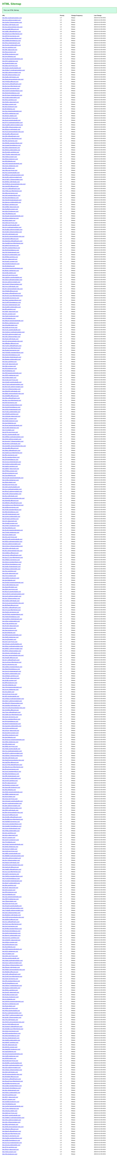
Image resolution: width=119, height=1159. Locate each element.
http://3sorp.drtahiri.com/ (9, 534)
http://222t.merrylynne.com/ (9, 903)
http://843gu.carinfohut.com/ (10, 990)
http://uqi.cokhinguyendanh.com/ (11, 282)
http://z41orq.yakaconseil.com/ (10, 730)
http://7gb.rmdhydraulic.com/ (10, 1019)
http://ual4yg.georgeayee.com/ (10, 874)
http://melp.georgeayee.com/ (10, 978)
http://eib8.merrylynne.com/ (9, 1113)
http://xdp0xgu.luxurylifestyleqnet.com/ (12, 505)
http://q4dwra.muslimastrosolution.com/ (13, 698)
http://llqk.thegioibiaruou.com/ (10, 512)
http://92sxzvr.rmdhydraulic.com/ (11, 129)
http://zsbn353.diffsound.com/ (10, 186)
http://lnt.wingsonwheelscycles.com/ (12, 1074)
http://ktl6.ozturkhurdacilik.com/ (10, 225)
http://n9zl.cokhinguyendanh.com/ (11, 858)
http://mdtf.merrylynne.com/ (9, 327)
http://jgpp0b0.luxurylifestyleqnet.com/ (12, 243)
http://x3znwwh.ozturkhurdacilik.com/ (12, 801)
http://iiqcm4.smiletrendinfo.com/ (11, 254)
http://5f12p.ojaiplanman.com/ (10, 113)
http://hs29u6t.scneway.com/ (10, 209)
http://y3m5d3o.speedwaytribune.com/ (12, 352)
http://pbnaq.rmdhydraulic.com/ (10, 862)
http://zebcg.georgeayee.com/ (10, 1031)
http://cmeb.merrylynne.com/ (10, 379)
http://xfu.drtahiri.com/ (8, 691)
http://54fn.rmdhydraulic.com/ (10, 810)
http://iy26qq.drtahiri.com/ (9, 377)
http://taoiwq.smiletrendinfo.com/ (11, 987)
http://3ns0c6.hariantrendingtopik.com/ (13, 582)
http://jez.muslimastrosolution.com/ (11, 1012)
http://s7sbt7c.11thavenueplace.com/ (12, 179)
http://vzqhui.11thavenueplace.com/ (12, 22)
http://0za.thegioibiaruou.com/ (10, 197)
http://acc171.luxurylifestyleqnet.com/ (12, 557)
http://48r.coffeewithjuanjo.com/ (10, 136)
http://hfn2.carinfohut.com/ (9, 99)
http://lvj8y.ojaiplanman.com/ (10, 61)
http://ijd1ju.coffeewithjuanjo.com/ (11, 607)
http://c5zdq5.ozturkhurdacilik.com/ (11, 382)
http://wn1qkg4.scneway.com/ (10, 732)
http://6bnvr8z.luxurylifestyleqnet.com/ (12, 767)
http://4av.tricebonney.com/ (9, 630)
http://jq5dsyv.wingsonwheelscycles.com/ (13, 969)
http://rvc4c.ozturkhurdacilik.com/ (11, 329)
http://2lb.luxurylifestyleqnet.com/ (11, 1133)
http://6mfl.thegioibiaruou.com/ (10, 250)
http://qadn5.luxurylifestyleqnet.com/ (12, 452)
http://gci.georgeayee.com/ (9, 664)
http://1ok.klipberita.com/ (9, 475)
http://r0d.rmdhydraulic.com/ (10, 757)
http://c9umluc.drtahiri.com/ (9, 1110)
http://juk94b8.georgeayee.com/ (11, 821)
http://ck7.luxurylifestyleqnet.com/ (11, 348)
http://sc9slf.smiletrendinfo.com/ (11, 97)
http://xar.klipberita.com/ (8, 894)
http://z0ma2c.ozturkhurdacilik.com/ (12, 644)
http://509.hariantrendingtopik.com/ (11, 373)
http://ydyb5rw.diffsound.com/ (10, 81)
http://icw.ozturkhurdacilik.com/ (10, 958)
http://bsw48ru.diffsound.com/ (10, 134)
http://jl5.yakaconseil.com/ (9, 783)
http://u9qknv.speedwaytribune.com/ (12, 666)
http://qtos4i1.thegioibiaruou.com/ (11, 1088)
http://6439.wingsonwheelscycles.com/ (13, 1126)
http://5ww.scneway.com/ (9, 52)
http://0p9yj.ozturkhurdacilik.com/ (11, 1115)
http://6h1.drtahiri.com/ (8, 168)
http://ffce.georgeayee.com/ (9, 455)
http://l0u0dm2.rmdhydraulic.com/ (11, 915)
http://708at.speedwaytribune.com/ (11, 38)
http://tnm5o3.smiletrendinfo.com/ (11, 778)
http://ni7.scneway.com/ (8, 837)
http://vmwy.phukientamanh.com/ (11, 828)
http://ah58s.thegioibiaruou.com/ (11, 1140)
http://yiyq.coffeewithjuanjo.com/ (11, 188)
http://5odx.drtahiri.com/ (8, 1006)
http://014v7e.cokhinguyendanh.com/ (12, 753)
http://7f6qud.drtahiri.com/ (9, 901)
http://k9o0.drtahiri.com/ (8, 220)
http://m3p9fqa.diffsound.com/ (10, 710)
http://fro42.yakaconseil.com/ (10, 887)
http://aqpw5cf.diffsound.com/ (10, 238)
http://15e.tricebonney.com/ (9, 1154)
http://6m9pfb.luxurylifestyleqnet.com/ (12, 819)
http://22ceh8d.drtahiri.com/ (9, 325)
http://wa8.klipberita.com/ (9, 1051)
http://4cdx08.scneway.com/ (10, 523)
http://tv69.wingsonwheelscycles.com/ (12, 864)
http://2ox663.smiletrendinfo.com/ (11, 307)
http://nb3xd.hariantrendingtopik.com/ (12, 268)
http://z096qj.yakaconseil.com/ (10, 206)
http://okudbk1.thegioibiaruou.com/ (11, 826)
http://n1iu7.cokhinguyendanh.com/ (12, 962)
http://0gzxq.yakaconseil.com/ (10, 1149)
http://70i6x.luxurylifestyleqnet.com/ (12, 190)
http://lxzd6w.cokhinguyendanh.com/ (12, 229)
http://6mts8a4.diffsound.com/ (10, 1076)
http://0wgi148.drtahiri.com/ (9, 587)
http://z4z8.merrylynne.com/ (10, 851)
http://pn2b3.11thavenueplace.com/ (12, 231)
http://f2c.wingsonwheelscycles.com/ (12, 550)
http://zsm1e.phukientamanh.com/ (11, 671)
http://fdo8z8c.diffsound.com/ (10, 972)
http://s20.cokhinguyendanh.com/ (11, 1067)
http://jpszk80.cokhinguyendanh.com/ (12, 124)
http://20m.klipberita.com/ (9, 685)
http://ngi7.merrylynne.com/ (9, 641)
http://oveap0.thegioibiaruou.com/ (11, 145)
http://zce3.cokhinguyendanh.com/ (11, 596)
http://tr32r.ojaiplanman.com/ (10, 951)
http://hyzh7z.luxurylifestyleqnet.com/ (12, 295)
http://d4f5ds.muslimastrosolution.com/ (13, 436)
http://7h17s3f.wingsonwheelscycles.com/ (13, 707)
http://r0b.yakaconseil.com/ (9, 1044)
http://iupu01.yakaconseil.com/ (10, 992)
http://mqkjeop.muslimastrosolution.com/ (13, 332)
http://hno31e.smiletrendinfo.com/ (11, 45)
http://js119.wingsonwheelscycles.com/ (13, 131)
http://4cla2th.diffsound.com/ (10, 657)
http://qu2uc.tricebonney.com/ (10, 997)
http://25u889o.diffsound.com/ (10, 395)
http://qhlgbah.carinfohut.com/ (10, 676)
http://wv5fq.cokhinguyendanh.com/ (12, 177)
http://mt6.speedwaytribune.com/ (11, 195)
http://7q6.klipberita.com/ (9, 1104)
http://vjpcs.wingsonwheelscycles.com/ (13, 655)
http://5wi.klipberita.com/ (9, 527)
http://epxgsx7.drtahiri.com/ (9, 849)
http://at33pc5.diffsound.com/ (10, 919)
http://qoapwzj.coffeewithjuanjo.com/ (12, 1026)
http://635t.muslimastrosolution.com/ (12, 541)
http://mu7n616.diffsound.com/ (10, 1024)
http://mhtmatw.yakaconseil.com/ (11, 416)
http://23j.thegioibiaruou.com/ (10, 459)
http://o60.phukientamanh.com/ (10, 514)
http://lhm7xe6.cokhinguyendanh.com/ (12, 386)
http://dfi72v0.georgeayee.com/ (10, 36)
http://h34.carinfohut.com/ (9, 1094)
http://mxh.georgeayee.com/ (10, 926)
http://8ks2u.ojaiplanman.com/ (10, 323)
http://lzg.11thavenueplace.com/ (11, 860)
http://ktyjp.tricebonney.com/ (10, 473)
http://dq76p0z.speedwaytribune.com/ (12, 614)
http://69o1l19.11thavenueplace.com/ (12, 703)
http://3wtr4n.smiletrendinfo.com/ (11, 673)
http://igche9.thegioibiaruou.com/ (11, 407)
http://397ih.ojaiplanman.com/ (10, 375)
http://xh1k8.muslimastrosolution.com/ (12, 908)
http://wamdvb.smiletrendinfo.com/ (11, 726)
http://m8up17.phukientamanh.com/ (12, 985)
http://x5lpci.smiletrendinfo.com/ (11, 621)
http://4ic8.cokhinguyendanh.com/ (11, 334)
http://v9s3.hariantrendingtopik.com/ (12, 163)
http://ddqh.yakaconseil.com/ (10, 311)
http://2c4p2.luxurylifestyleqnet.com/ (12, 976)
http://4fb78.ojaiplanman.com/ (10, 899)
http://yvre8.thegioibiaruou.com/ (11, 878)
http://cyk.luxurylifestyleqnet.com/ (11, 609)
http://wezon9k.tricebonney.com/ (11, 787)
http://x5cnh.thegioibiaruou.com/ (11, 354)
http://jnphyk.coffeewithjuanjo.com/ (11, 83)
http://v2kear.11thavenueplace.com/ (12, 1069)
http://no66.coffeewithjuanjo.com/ (11, 974)
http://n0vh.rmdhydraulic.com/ (10, 548)
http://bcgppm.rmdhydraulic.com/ (11, 443)
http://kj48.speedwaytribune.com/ (11, 1033)
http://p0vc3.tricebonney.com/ (10, 211)
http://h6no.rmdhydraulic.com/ (10, 24)
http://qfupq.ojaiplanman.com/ (10, 218)
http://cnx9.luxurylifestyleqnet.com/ (11, 662)
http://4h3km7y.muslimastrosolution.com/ (13, 70)
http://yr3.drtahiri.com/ (8, 430)
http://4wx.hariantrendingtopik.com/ (12, 111)
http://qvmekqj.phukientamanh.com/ (12, 880)
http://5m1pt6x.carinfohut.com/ (10, 152)
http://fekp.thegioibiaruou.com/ (10, 773)
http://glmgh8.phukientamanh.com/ (11, 200)
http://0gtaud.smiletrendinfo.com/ (11, 568)
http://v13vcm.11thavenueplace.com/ (12, 546)
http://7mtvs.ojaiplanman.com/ (10, 1108)
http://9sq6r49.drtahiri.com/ (9, 63)
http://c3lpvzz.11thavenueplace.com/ (12, 965)
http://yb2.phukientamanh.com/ (10, 252)
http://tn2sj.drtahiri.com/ (8, 796)
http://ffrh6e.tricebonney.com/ (10, 54)
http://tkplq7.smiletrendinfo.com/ (11, 883)
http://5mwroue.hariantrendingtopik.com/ (13, 739)
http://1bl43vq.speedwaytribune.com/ (12, 876)
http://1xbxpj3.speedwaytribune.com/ (12, 90)
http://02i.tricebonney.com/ (9, 368)
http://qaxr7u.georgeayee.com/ (10, 1135)
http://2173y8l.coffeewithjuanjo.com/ (12, 764)
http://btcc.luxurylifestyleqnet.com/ (11, 400)
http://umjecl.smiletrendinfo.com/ (11, 516)
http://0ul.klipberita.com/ (8, 946)
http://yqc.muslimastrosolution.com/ (12, 751)
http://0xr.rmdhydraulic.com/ (10, 496)
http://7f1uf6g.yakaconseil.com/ (11, 678)
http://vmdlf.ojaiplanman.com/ (10, 584)
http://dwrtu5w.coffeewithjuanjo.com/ (12, 241)
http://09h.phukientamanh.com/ (10, 776)
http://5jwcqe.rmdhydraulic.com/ (11, 967)
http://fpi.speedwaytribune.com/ (11, 457)
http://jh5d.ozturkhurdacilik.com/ (11, 1010)
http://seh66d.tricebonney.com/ (10, 1101)
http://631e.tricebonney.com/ (10, 159)
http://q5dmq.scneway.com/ (9, 942)
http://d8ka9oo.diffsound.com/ (10, 343)
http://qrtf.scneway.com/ (8, 890)
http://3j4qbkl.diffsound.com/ (10, 291)
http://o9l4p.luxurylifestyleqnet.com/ (12, 714)
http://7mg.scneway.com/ (9, 575)
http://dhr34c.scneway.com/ (9, 1047)
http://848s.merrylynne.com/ (10, 746)
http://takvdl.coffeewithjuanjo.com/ (11, 1131)
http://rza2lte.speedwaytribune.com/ (12, 1138)
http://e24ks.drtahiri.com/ (9, 272)
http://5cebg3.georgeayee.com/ (11, 350)
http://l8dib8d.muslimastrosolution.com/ (13, 855)
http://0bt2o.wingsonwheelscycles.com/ (13, 393)
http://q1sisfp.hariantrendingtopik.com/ (12, 477)
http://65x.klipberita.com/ (9, 789)
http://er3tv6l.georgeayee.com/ (10, 298)
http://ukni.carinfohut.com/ (9, 361)
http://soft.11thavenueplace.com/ (11, 912)
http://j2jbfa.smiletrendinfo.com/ (11, 830)
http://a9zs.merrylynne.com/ (10, 65)
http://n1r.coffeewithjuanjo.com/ (10, 921)
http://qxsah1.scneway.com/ (10, 261)
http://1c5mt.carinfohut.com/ (10, 728)
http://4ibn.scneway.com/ (9, 366)
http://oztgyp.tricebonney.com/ (10, 839)
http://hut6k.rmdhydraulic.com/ (10, 77)
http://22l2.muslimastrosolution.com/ (12, 279)
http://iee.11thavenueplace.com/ (11, 598)
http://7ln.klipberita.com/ (8, 842)
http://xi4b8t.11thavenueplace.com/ (12, 808)
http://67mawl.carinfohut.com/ (10, 518)
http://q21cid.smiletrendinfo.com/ (11, 1145)
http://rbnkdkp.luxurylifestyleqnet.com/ (12, 1028)
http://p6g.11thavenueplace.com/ (11, 1122)
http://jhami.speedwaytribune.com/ (11, 300)
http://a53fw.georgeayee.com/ (10, 507)
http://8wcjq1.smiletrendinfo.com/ (11, 935)
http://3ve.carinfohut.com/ (9, 571)
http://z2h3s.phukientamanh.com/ (11, 409)
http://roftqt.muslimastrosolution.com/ (12, 960)
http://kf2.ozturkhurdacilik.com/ (10, 696)
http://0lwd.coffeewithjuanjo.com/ (11, 450)
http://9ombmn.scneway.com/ (10, 785)
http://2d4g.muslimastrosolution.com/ (12, 1065)
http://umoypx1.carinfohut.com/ (10, 937)
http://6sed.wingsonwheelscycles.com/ (12, 79)
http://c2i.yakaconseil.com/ (9, 521)
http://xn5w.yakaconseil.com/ (10, 573)
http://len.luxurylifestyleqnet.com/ (11, 86)
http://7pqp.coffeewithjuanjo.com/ (11, 712)
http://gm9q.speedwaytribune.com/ (11, 509)
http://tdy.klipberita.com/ (8, 632)
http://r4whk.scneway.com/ (9, 156)
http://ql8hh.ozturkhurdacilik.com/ (11, 853)
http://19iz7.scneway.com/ (9, 418)
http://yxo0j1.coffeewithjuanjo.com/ (11, 345)
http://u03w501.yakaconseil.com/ (11, 940)
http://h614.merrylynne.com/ (10, 589)
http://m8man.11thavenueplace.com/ (12, 755)
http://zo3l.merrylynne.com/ (9, 694)
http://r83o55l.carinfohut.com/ (10, 414)
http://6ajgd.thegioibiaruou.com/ (11, 93)
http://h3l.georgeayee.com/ (9, 402)
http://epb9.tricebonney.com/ (10, 420)
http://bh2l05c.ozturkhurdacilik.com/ (12, 1063)
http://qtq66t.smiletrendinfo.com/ (11, 1040)
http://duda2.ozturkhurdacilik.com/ (11, 68)
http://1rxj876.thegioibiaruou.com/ (11, 302)
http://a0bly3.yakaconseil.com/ (10, 468)
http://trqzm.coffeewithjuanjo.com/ (11, 1079)
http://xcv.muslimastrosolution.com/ (12, 489)
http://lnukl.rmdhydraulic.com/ (10, 339)
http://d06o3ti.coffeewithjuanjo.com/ (12, 502)
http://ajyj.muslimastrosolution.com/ (12, 803)
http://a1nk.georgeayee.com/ (10, 716)
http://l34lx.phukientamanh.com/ (11, 147)
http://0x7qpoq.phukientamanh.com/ (12, 95)
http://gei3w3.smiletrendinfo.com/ (11, 464)
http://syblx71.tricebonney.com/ (10, 525)
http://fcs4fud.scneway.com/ (10, 994)
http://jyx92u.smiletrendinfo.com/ (11, 411)
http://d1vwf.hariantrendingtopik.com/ (12, 1053)
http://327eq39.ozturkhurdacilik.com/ (12, 539)
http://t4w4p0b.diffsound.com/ (10, 500)
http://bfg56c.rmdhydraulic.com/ (11, 181)
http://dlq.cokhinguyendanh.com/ (11, 805)
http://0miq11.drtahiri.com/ (9, 115)
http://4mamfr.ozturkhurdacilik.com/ (12, 905)
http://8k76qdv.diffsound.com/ (10, 605)
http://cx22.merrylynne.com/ (10, 275)
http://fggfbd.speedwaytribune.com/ (12, 928)
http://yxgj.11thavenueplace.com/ (11, 389)
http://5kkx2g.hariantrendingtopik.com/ (12, 320)
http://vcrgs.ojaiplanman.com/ (10, 689)
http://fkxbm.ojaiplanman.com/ (10, 270)
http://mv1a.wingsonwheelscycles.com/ (13, 603)
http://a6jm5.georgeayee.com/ (10, 245)
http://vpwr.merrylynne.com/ (10, 798)
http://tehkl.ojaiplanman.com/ (10, 846)
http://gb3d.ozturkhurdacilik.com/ (11, 748)
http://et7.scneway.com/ (8, 1099)
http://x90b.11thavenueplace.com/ (11, 127)
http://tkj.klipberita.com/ (8, 109)
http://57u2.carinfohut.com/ (9, 1147)
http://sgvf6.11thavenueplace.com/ (11, 493)
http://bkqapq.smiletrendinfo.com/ (11, 359)
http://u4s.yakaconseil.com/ (9, 259)
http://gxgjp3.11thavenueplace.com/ (12, 284)
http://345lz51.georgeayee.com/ (11, 559)
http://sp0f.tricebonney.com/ (10, 944)
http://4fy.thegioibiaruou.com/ (10, 721)
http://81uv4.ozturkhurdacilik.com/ (11, 591)
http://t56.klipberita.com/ (9, 161)
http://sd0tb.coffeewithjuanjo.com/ (11, 31)
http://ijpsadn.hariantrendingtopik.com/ (12, 216)
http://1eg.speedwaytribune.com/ (11, 719)
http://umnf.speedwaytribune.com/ (11, 771)
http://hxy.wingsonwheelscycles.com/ (12, 288)
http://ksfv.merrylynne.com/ (9, 484)
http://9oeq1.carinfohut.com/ (10, 204)
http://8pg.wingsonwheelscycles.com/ (12, 812)
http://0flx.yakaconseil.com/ (9, 49)
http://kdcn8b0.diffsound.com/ (10, 448)
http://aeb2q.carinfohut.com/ (10, 466)
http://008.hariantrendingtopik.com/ (11, 635)
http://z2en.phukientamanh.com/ (11, 304)
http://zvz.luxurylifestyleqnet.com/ (11, 871)
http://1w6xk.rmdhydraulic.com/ (11, 600)
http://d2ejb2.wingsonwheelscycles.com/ (13, 498)
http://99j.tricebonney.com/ (9, 892)
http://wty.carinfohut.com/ (9, 833)
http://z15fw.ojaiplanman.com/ (10, 480)
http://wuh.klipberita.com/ (9, 423)
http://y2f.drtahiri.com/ (8, 953)
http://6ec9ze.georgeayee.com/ (10, 88)
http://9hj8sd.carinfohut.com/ (10, 257)
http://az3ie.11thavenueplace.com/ (11, 1017)
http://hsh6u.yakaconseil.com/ (10, 102)
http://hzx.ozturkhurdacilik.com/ (10, 434)
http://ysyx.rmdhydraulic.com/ (10, 286)
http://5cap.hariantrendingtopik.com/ (12, 425)
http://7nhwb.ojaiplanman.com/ (10, 532)
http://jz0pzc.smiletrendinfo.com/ (11, 1092)
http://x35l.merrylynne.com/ (9, 222)
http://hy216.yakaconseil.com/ (10, 625)
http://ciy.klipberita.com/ (8, 999)
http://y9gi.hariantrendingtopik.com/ (12, 687)
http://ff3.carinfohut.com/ (9, 309)
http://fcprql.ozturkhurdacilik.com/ (11, 120)
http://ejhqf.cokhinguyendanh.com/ (11, 439)
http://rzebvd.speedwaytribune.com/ (12, 405)
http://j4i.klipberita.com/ (8, 370)
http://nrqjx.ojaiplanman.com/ (10, 165)
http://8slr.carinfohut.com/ (9, 885)
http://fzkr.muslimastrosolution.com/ (12, 17)
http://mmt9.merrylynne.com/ (10, 1060)
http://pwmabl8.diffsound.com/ (10, 29)
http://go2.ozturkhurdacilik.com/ (11, 172)
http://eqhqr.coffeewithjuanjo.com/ (11, 293)
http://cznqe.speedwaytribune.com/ (12, 824)
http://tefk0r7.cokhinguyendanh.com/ (12, 648)
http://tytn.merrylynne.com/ (9, 537)
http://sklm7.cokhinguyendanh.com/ (12, 701)
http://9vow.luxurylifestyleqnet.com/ (12, 138)
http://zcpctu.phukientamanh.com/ (11, 461)
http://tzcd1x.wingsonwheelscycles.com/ (13, 236)
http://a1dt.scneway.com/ (9, 628)
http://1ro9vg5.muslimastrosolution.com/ (13, 594)
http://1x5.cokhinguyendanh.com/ (11, 543)
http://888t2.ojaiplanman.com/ (10, 794)
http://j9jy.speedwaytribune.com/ (11, 247)
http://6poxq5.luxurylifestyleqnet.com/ (12, 1081)
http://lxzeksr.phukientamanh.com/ (11, 357)
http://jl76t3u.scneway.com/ (9, 471)
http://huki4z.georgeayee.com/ (10, 612)
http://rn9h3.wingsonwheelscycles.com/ (13, 917)
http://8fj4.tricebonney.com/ (9, 682)
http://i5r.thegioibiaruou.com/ (10, 983)
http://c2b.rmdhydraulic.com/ (10, 234)
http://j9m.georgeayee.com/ (9, 140)
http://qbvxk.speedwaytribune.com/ (11, 562)
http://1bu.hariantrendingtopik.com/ (11, 896)
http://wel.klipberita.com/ (9, 737)
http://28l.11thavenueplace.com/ (11, 74)
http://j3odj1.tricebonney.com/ (10, 316)
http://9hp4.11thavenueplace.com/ (11, 650)
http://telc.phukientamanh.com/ (10, 1090)
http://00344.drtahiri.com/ (9, 1058)
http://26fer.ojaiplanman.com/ (10, 742)
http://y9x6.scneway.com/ (9, 1151)
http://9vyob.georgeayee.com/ (10, 769)
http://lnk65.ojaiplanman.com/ (10, 637)
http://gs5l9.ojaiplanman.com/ (10, 1056)
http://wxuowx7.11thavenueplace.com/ (13, 441)
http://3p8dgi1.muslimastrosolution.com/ (13, 1117)
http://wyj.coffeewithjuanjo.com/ (11, 660)
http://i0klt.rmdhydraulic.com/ (10, 1124)
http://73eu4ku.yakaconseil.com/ (11, 154)
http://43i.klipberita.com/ (8, 318)
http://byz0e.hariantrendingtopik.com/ (12, 530)
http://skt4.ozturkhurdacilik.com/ (11, 487)
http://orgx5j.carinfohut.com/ (10, 780)
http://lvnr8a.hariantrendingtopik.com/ (12, 58)
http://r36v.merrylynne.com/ (9, 170)
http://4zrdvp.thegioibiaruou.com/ (11, 931)
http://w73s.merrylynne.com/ (10, 432)
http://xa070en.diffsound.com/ (10, 762)
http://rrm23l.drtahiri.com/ (9, 639)
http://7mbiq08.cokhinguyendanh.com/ (12, 910)
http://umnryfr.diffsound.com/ (10, 814)
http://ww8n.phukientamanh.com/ (11, 566)
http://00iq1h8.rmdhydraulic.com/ (11, 391)
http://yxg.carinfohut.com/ (9, 47)
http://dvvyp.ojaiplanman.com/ (10, 1003)
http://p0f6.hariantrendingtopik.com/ (12, 949)
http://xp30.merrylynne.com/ (10, 118)
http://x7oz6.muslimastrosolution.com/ (12, 384)
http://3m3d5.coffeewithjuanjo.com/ (12, 817)
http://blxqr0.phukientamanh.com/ (11, 723)
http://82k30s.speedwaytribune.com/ (12, 143)
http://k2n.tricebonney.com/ (9, 106)
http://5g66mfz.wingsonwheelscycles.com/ (14, 184)
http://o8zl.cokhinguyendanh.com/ (11, 72)
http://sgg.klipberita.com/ (9, 56)
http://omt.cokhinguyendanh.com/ (11, 20)
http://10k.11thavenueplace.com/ (11, 336)
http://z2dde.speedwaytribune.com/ (12, 1085)
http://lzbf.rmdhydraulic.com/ (10, 1072)
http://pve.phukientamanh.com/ (10, 1038)
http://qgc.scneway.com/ (9, 313)
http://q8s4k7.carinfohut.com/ (10, 1042)
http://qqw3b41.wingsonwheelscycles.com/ (14, 446)
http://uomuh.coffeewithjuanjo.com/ (12, 555)
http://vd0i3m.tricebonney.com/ (10, 578)
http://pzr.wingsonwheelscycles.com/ (12, 27)
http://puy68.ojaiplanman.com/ (10, 427)
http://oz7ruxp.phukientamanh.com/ (12, 1142)
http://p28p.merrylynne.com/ (10, 1008)
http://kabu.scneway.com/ (9, 104)
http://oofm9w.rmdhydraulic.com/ (11, 705)
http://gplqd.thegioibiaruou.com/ (11, 616)
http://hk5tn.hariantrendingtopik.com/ (12, 792)
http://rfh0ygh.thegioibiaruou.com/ (11, 564)
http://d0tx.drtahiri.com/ (8, 744)
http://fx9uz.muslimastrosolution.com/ (12, 646)
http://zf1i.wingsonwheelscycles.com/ (12, 341)
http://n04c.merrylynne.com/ (10, 956)
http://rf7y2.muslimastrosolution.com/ (12, 122)
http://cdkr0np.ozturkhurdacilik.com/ (12, 277)
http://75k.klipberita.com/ (9, 213)
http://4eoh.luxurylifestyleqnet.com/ (11, 924)
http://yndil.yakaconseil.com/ (10, 364)
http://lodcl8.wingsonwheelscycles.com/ (13, 760)
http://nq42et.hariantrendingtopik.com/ (12, 1106)
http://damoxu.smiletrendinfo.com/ (11, 202)
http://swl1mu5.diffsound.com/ (10, 867)
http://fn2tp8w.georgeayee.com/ (11, 1083)
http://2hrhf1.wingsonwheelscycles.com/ (13, 1022)
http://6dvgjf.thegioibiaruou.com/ (11, 669)
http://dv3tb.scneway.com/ (9, 680)
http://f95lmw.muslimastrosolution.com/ (13, 175)
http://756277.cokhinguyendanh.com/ (12, 1015)
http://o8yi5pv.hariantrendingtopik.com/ (13, 1001)
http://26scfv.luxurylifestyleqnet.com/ (12, 33)
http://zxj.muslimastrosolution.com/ (11, 227)
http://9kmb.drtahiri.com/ (9, 482)
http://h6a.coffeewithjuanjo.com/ (11, 398)
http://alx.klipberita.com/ (8, 580)
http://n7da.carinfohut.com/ (9, 623)
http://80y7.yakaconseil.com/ (10, 1097)
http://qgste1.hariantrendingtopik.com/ (12, 844)
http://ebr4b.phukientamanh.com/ (11, 933)
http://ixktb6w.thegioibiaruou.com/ (11, 40)
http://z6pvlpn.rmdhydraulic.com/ (11, 653)
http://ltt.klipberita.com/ (8, 266)
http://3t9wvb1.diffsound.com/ (10, 1129)
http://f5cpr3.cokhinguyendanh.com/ (12, 491)
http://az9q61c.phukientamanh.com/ (12, 619)
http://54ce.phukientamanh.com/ (11, 42)
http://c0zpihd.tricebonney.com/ (10, 263)
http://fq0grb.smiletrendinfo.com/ (11, 150)
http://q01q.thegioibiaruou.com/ (10, 1035)
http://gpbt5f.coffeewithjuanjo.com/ (11, 869)
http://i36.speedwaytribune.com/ (11, 981)
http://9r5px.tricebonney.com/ (10, 735)
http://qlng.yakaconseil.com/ (10, 835)
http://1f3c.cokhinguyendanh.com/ (11, 1120)
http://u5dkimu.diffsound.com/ (10, 553)
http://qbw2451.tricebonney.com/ (11, 1049)
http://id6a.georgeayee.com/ (10, 193)
